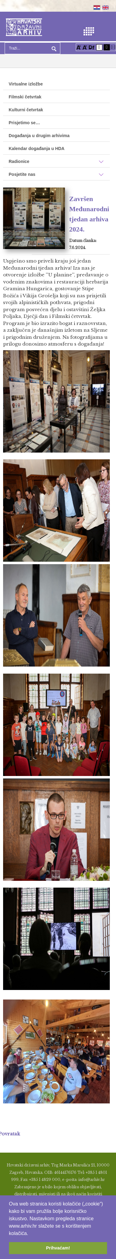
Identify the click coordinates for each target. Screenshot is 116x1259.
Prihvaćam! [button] (58, 1247)
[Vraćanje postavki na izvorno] (115, 46)
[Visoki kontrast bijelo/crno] (99, 46)
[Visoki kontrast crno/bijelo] (107, 46)
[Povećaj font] (78, 46)
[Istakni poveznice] (112, 46)
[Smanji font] (84, 46)
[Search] (32, 48)
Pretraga (53, 48)
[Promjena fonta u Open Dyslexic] (91, 46)
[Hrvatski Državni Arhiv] (24, 26)
